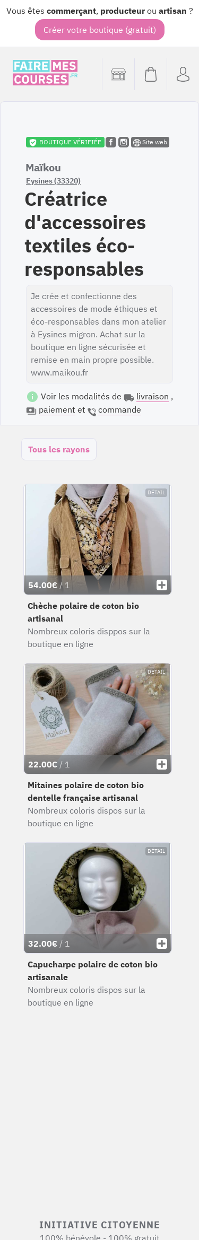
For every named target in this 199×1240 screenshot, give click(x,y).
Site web (150, 142)
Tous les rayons (59, 449)
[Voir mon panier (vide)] (150, 74)
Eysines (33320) (53, 181)
